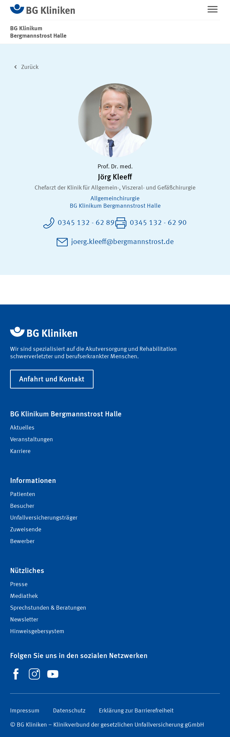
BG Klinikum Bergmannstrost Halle (115, 206)
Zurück (24, 66)
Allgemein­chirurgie (115, 199)
